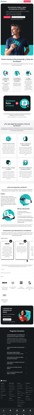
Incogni (2, 395)
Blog (18, 388)
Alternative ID (2, 385)
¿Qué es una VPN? (11, 383)
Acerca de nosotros (19, 383)
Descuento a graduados (20, 402)
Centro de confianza (20, 386)
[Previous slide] (25, 261)
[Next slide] (27, 261)
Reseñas (10, 391)
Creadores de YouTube (20, 399)
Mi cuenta (21, 1)
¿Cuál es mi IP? (28, 385)
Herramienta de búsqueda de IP (29, 387)
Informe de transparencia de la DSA (21, 392)
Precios (2, 391)
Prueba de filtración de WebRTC (29, 391)
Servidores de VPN (11, 388)
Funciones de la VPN (11, 385)
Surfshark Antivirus (3, 388)
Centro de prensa (19, 385)
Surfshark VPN (2, 383)
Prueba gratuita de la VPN (12, 394)
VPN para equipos (11, 398)
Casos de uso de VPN (12, 386)
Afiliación (18, 397)
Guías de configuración (29, 398)
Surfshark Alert (3, 386)
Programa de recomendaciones (19, 404)
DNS (26, 383)
